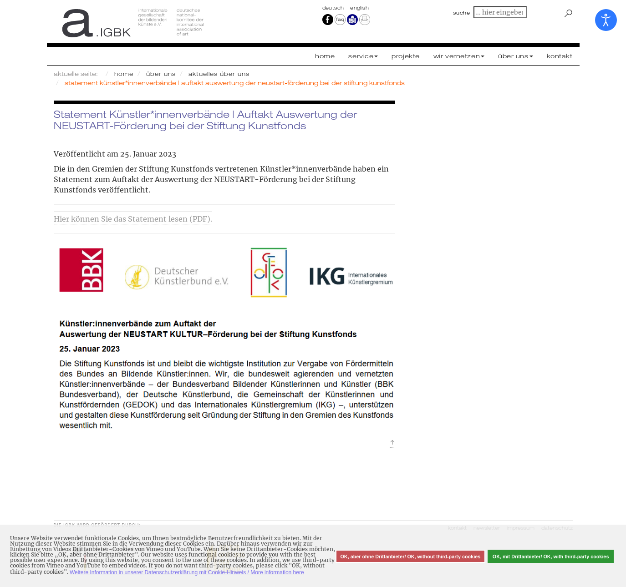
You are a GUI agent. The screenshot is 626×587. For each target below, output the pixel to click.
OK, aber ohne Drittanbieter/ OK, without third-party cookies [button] (410, 556)
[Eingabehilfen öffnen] (606, 20)
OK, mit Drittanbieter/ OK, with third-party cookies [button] (551, 556)
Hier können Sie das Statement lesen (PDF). (133, 218)
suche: (462, 13)
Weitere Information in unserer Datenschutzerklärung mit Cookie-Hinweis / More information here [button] (187, 572)
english (359, 8)
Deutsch (334, 8)
